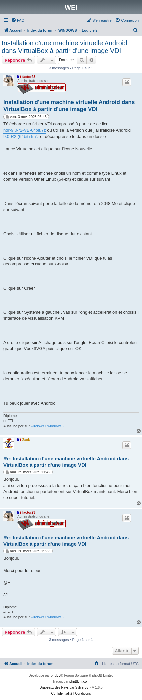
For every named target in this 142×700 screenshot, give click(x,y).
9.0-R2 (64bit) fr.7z (21, 136)
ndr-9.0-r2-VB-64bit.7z (24, 130)
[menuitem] (17, 20)
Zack (26, 440)
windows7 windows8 (47, 426)
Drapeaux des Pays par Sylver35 (64, 687)
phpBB (56, 675)
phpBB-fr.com (79, 681)
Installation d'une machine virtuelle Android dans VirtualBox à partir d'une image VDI (64, 46)
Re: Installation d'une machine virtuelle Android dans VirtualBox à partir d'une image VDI (66, 462)
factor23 (28, 77)
